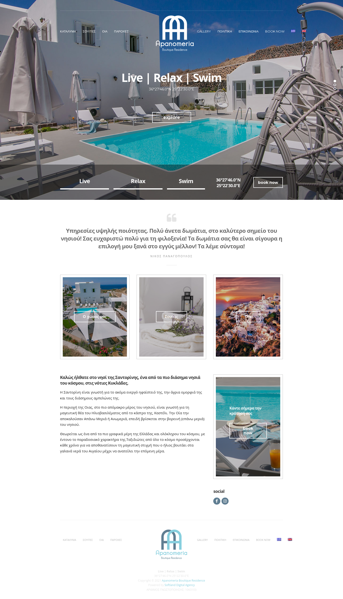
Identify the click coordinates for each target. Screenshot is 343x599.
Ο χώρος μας (95, 316)
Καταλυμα (68, 31)
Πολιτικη (225, 31)
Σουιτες (89, 31)
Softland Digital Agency (180, 585)
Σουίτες (171, 316)
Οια (104, 31)
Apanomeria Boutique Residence (183, 581)
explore (171, 117)
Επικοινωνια (248, 31)
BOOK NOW (274, 31)
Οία (248, 316)
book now (268, 182)
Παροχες (121, 31)
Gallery (204, 31)
